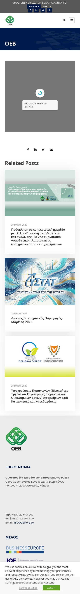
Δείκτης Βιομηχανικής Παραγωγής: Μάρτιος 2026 (37, 320)
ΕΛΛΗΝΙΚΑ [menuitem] (34, 6)
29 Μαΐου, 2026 (19, 224)
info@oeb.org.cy (24, 522)
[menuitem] (34, 6)
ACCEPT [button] (51, 587)
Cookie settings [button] (28, 587)
